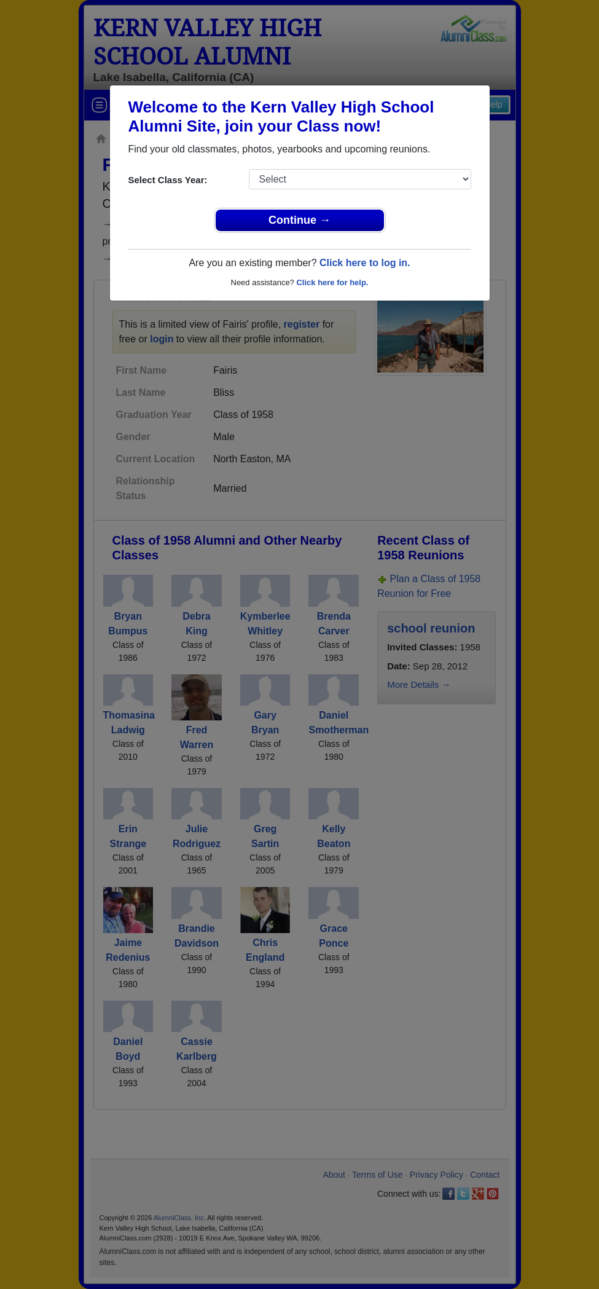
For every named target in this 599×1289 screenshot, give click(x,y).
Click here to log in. (364, 263)
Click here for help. (332, 282)
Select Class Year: (168, 180)
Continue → (299, 220)
